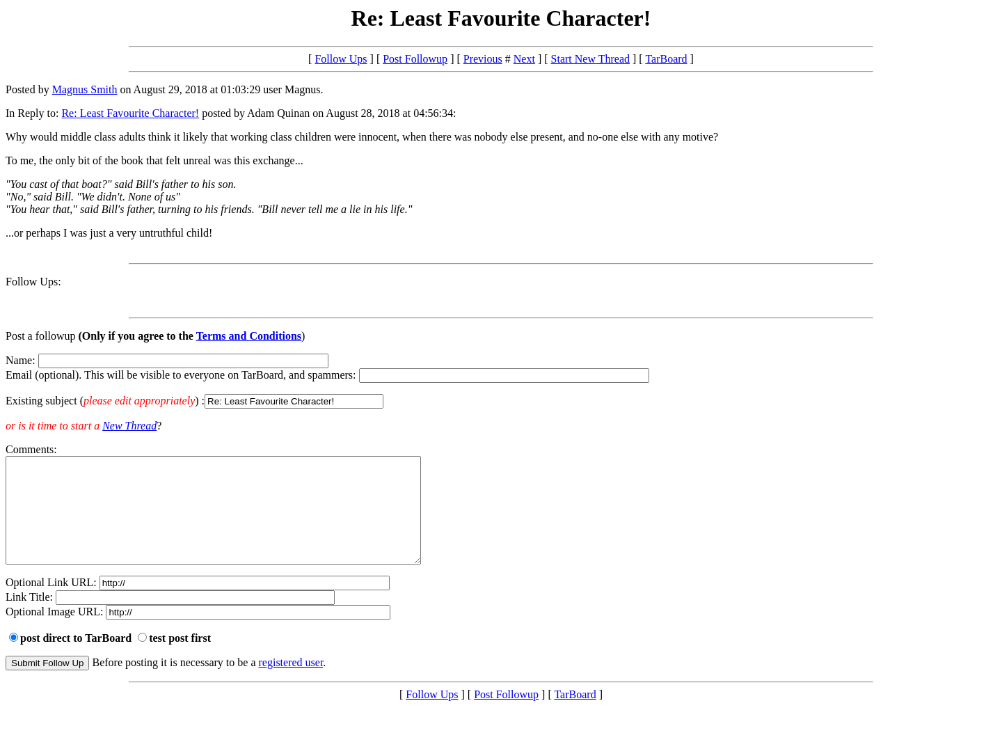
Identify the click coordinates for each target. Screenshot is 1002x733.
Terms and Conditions (248, 336)
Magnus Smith (85, 89)
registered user (291, 683)
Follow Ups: (33, 281)
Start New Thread (590, 59)
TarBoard (666, 59)
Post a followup (40, 336)
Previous (482, 59)
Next (524, 59)
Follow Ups (341, 59)
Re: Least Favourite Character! (130, 113)
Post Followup (415, 59)
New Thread (129, 426)
